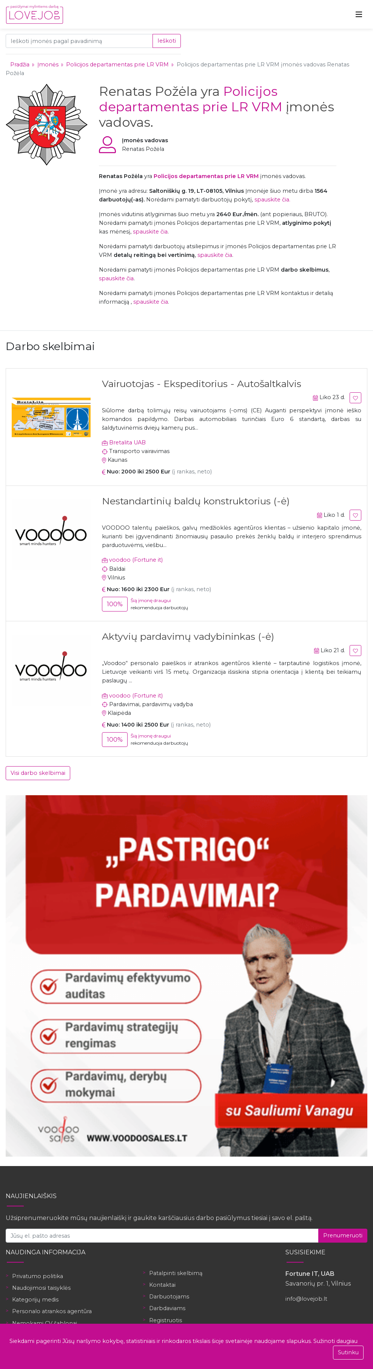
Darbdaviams (167, 1308)
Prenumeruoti (342, 1235)
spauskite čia (150, 231)
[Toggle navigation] (359, 14)
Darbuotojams (169, 1296)
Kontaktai (162, 1284)
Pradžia (19, 64)
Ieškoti (166, 40)
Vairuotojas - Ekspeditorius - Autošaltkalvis (201, 383)
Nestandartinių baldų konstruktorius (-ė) (196, 501)
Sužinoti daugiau (335, 1341)
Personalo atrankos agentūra (52, 1311)
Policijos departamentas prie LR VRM (118, 64)
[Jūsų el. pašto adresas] (162, 1236)
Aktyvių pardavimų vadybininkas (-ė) (188, 636)
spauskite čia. (272, 199)
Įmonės (48, 64)
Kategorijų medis (35, 1299)
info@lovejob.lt (306, 1298)
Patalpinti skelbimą (175, 1273)
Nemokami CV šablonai (44, 1323)
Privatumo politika (37, 1276)
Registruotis (165, 1320)
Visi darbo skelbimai (38, 773)
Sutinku (348, 1352)
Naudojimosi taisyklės (41, 1287)
